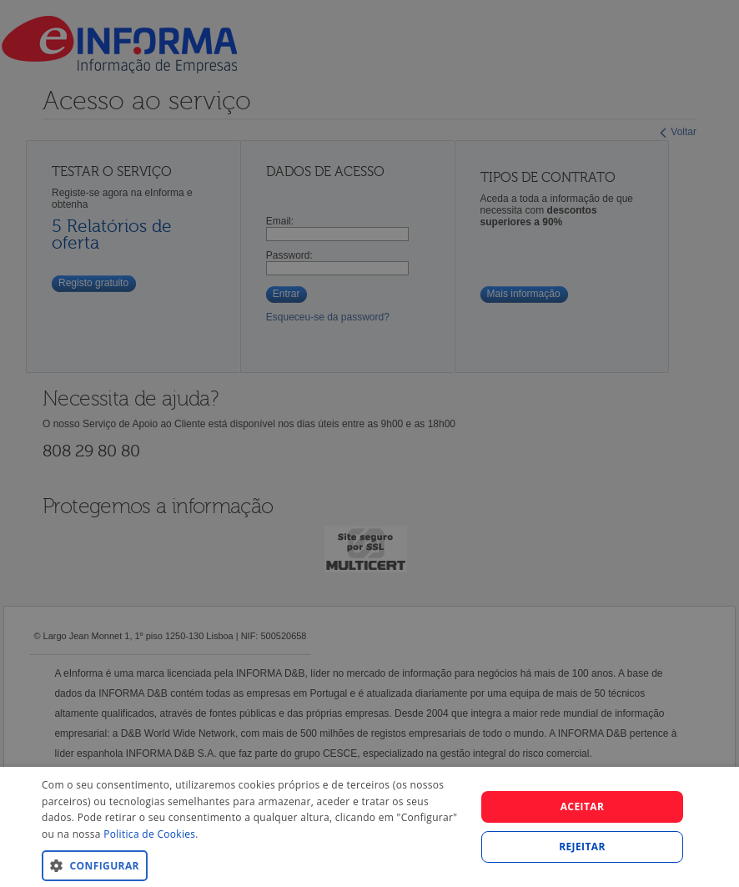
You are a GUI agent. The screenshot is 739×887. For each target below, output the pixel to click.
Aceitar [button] (583, 806)
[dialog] (369, 827)
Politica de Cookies (149, 834)
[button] (252, 864)
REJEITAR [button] (582, 846)
